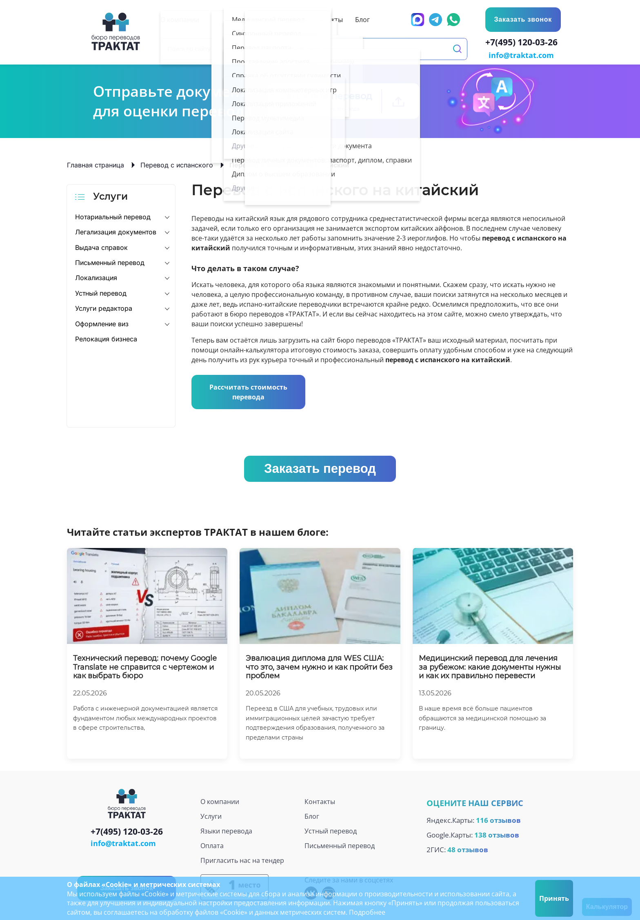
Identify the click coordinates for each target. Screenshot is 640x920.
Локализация (96, 277)
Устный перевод (101, 292)
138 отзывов (496, 834)
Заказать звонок (522, 19)
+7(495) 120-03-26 (523, 43)
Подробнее (367, 912)
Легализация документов (115, 231)
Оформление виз (102, 323)
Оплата (212, 844)
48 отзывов (467, 848)
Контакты (319, 800)
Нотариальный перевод (113, 216)
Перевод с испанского (176, 164)
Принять (554, 898)
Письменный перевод (109, 262)
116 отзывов (498, 819)
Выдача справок (101, 247)
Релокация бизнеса (106, 338)
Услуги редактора (103, 307)
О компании (219, 800)
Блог (311, 815)
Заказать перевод (320, 468)
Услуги (211, 815)
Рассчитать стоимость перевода (248, 391)
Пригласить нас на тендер (242, 859)
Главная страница (95, 164)
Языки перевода (226, 830)
